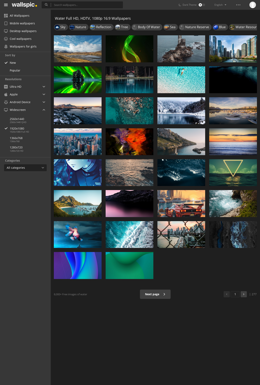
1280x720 (16, 147)
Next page (155, 294)
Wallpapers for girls (20, 46)
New (13, 63)
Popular (15, 70)
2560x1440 (17, 118)
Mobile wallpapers (19, 23)
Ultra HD (12, 87)
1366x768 (16, 138)
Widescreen (15, 110)
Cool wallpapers (17, 39)
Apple (11, 94)
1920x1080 (30, 128)
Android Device (17, 102)
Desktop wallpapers (20, 31)
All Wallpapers (16, 15)
